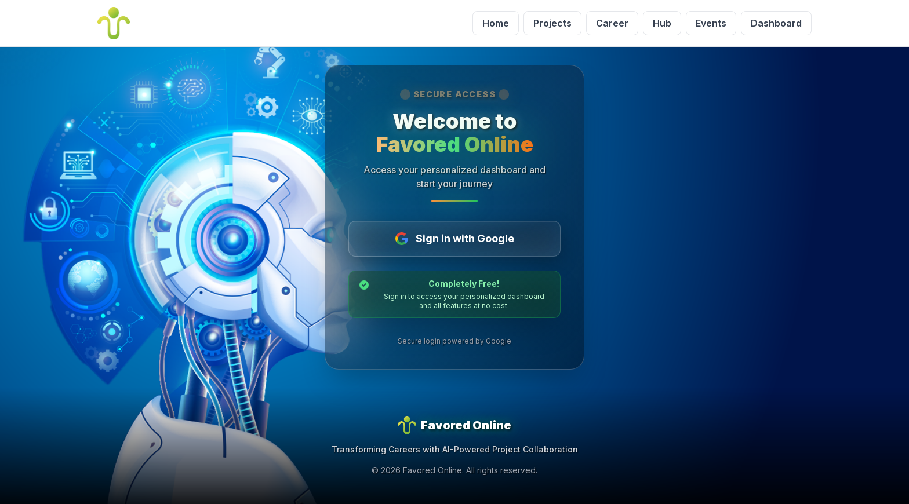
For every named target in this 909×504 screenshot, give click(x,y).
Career (612, 23)
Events (711, 23)
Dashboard (776, 23)
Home (495, 23)
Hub (662, 23)
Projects (552, 23)
